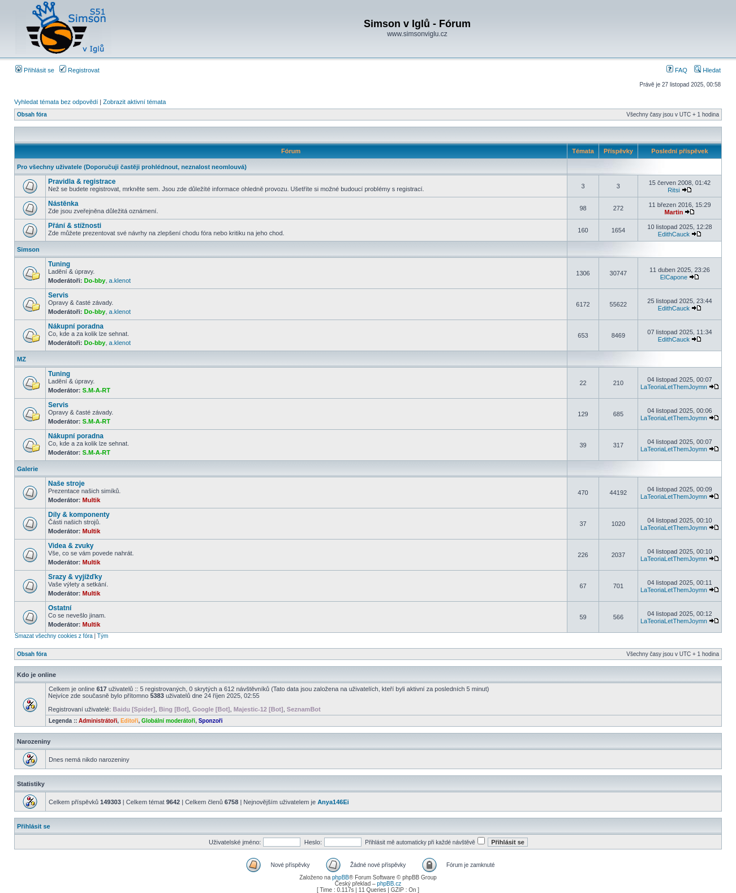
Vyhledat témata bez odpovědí (56, 101)
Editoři (129, 721)
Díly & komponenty (79, 515)
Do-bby (95, 280)
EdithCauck (674, 234)
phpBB (340, 877)
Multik (92, 500)
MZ (21, 359)
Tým (102, 636)
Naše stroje (66, 484)
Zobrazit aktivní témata (134, 101)
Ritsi (673, 190)
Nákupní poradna (76, 326)
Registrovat (79, 70)
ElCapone (673, 277)
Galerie (27, 468)
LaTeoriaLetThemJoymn (673, 386)
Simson (28, 249)
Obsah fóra (32, 114)
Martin (673, 212)
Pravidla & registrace (81, 181)
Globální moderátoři (168, 721)
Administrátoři (98, 721)
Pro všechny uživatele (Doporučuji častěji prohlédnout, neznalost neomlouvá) (132, 166)
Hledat (707, 70)
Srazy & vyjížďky (75, 577)
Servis (58, 295)
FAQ (676, 70)
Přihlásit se (34, 70)
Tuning (59, 264)
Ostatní (59, 608)
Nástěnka (63, 204)
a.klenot (120, 280)
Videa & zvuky (70, 546)
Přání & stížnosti (74, 226)
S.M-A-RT (97, 390)
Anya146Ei (333, 802)
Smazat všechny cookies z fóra (54, 636)
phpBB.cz (389, 884)
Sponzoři (211, 721)
